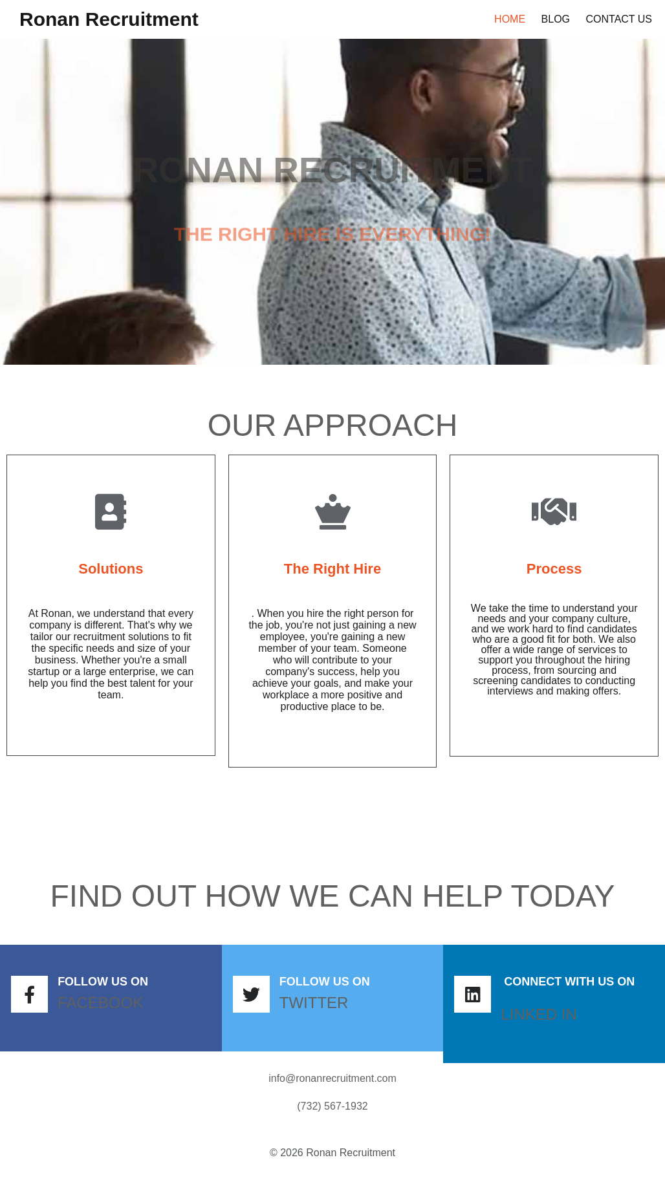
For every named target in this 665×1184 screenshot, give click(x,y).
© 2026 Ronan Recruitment (332, 1152)
